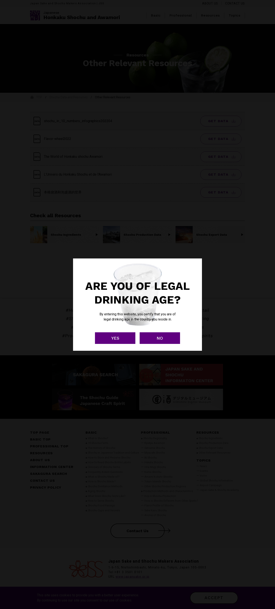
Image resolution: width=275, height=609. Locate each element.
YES (115, 338)
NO (160, 338)
